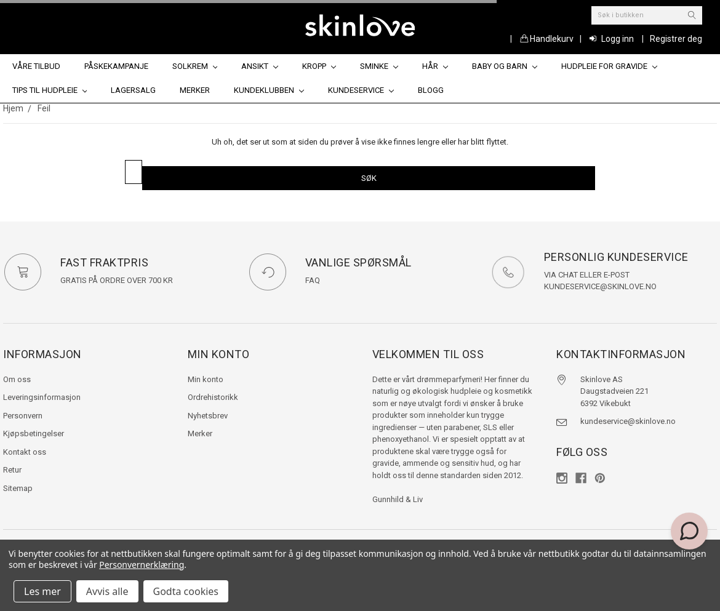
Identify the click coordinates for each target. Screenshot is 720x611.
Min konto (205, 379)
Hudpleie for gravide (609, 66)
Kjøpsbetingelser (33, 433)
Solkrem (195, 66)
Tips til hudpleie (49, 90)
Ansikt (259, 66)
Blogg (431, 90)
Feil (44, 108)
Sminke (379, 66)
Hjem (13, 108)
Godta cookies (185, 591)
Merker (195, 90)
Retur (12, 469)
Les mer (42, 591)
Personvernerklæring (141, 564)
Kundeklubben (269, 90)
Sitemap (18, 488)
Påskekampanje (116, 66)
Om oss (17, 379)
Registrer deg (676, 39)
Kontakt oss (24, 452)
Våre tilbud (36, 66)
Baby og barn (504, 66)
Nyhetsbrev (208, 415)
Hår (435, 66)
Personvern (22, 415)
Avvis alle (107, 591)
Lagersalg (133, 90)
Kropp (319, 66)
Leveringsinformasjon (42, 397)
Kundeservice (361, 90)
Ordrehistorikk (213, 397)
